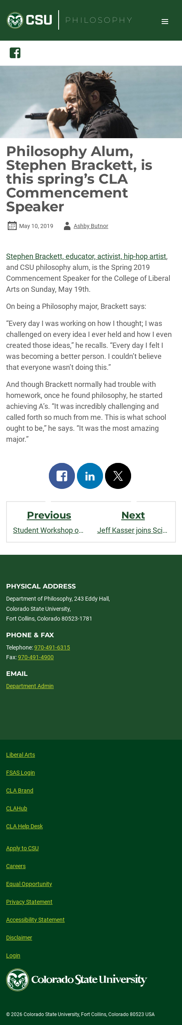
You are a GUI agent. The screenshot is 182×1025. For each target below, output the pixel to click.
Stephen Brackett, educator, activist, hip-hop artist (86, 256)
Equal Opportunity (29, 884)
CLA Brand (19, 790)
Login (13, 955)
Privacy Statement (29, 902)
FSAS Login (20, 772)
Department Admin (30, 686)
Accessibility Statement (35, 919)
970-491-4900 (36, 657)
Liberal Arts (20, 754)
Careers (16, 866)
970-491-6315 (52, 647)
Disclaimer (19, 937)
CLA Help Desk (24, 826)
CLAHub (16, 808)
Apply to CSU (22, 848)
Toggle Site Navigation (165, 21)
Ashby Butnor (84, 225)
